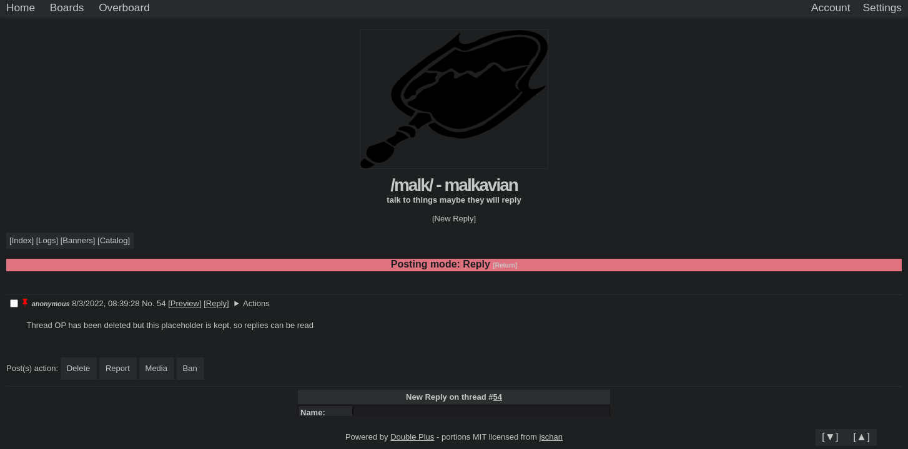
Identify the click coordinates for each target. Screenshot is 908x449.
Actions (256, 303)
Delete (79, 368)
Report (118, 368)
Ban (190, 368)
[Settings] (882, 8)
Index (22, 240)
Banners (77, 240)
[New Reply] (454, 218)
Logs (47, 240)
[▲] (861, 436)
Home (20, 7)
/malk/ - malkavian (454, 185)
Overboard (124, 7)
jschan (551, 437)
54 (497, 397)
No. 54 (155, 303)
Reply (216, 303)
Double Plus (412, 437)
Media (156, 368)
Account (830, 7)
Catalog (114, 240)
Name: (315, 412)
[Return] (505, 265)
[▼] (830, 436)
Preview (184, 303)
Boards (67, 7)
